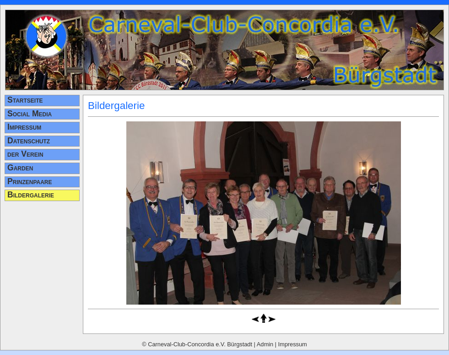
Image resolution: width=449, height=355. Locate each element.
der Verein (25, 153)
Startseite (25, 99)
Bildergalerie (30, 194)
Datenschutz (28, 140)
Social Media (29, 113)
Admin (265, 344)
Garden (20, 167)
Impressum (24, 126)
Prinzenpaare (29, 181)
